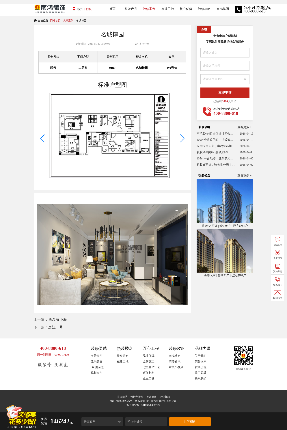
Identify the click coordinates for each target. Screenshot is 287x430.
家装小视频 (176, 367)
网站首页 (55, 20)
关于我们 (200, 355)
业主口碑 (148, 378)
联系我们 (200, 378)
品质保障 (148, 355)
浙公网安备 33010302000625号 (143, 405)
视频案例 (96, 372)
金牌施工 (148, 361)
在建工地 (122, 361)
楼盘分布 (122, 355)
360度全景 (97, 367)
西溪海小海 (57, 319)
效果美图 (96, 361)
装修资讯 (174, 361)
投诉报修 (151, 396)
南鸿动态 (174, 355)
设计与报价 (137, 396)
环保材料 (148, 372)
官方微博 (122, 396)
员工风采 (200, 372)
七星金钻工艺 (151, 367)
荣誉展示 (200, 361)
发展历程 (200, 367)
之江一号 (55, 327)
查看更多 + (244, 127)
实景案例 (68, 20)
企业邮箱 (165, 396)
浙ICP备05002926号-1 (122, 401)
